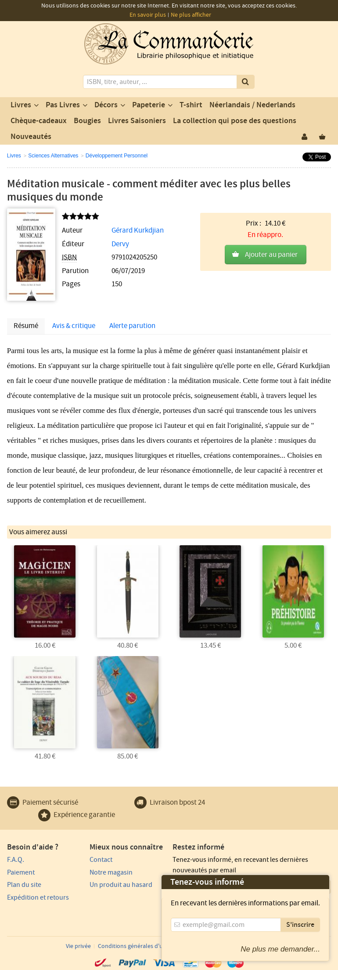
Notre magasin (111, 872)
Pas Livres (63, 105)
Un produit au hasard (121, 884)
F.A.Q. (15, 859)
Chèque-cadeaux (39, 121)
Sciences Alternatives (53, 156)
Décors (106, 105)
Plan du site (24, 884)
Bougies (87, 121)
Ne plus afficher (191, 15)
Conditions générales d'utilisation (142, 946)
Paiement (21, 872)
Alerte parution (132, 326)
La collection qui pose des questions (234, 121)
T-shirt (191, 105)
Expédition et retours (38, 897)
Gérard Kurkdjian (137, 230)
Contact (101, 859)
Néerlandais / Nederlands (252, 105)
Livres (21, 105)
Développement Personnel (116, 156)
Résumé (26, 326)
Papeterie (148, 105)
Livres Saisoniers (137, 121)
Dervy (120, 244)
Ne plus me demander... (280, 949)
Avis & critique (73, 326)
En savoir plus (147, 15)
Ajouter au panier (271, 254)
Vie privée (78, 946)
